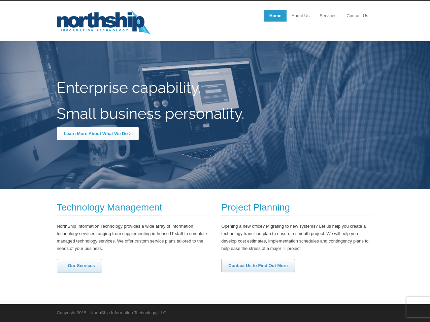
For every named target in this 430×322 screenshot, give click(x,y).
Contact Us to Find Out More (258, 265)
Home (275, 15)
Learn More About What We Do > (98, 133)
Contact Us (357, 15)
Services (328, 15)
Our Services (78, 265)
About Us (300, 15)
